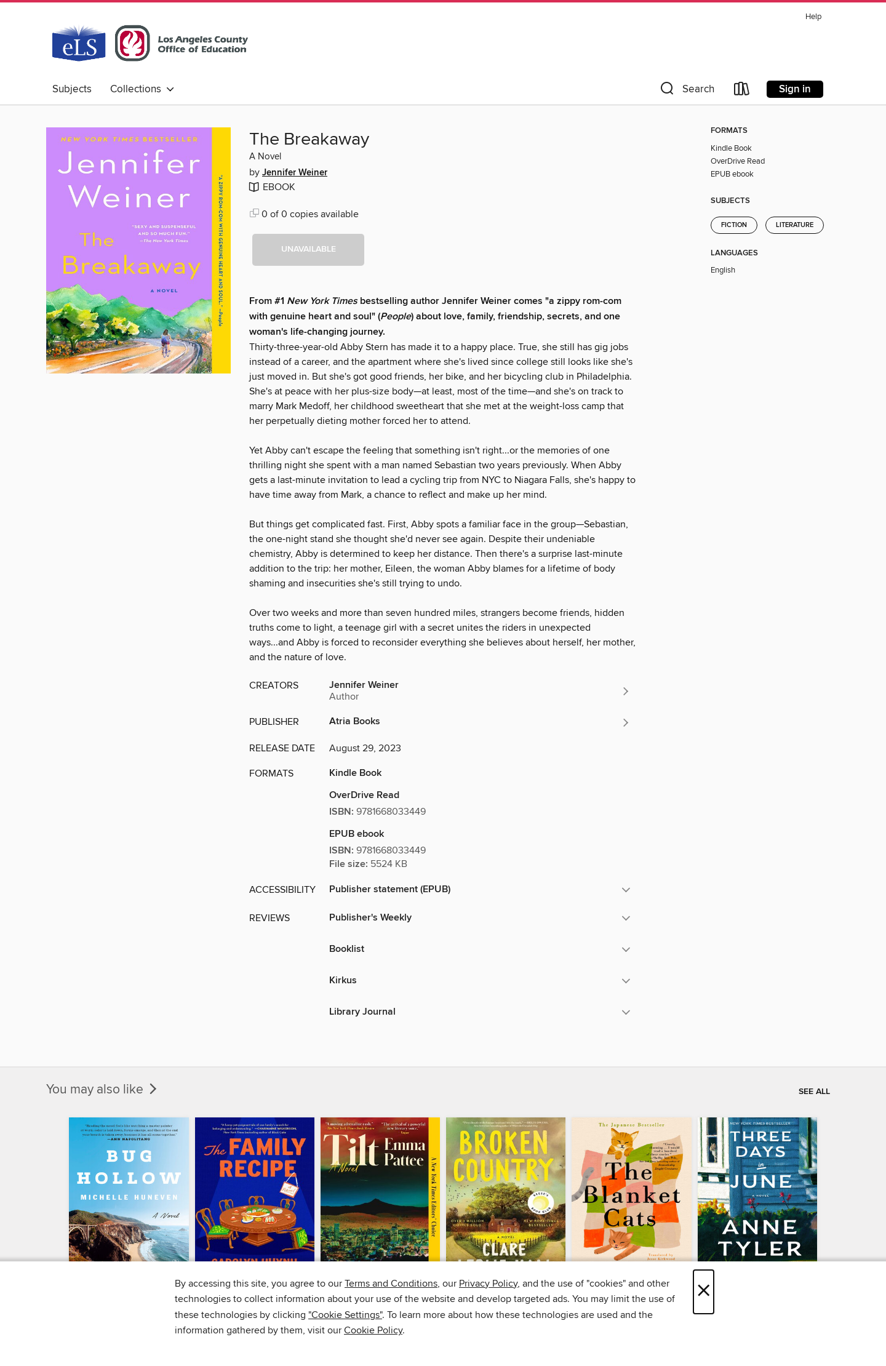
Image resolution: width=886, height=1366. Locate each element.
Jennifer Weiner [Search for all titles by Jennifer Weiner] (294, 172)
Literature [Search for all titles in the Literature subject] (794, 225)
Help (813, 17)
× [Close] (703, 1292)
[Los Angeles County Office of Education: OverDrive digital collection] (150, 42)
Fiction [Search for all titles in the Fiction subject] (734, 225)
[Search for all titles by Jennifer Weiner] (480, 691)
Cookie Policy (373, 1330)
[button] (686, 91)
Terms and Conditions (391, 1283)
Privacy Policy (488, 1283)
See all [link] (814, 1091)
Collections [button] (142, 89)
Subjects (72, 89)
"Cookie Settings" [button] (345, 1315)
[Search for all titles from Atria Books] (480, 722)
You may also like (102, 1090)
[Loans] (742, 91)
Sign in (795, 89)
